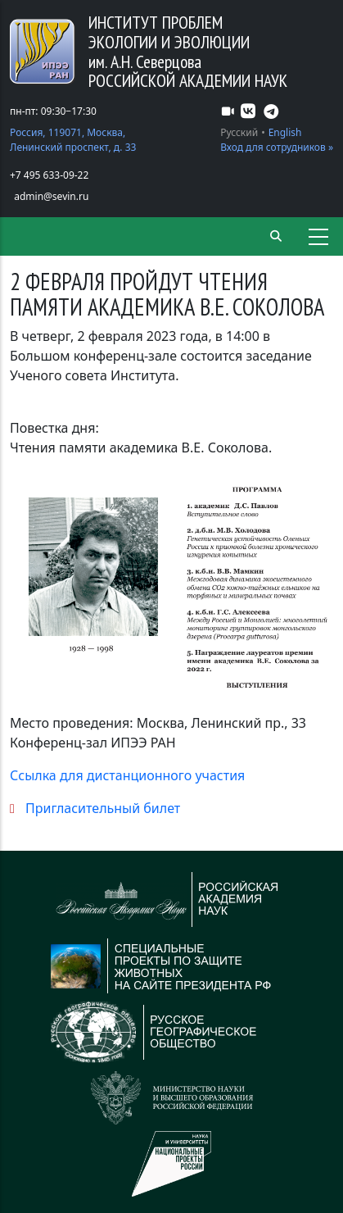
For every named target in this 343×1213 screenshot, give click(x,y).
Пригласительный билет (102, 808)
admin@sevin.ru (51, 196)
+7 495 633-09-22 (49, 175)
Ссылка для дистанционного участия (127, 775)
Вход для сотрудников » (276, 147)
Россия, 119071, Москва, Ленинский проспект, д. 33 (73, 139)
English (285, 132)
